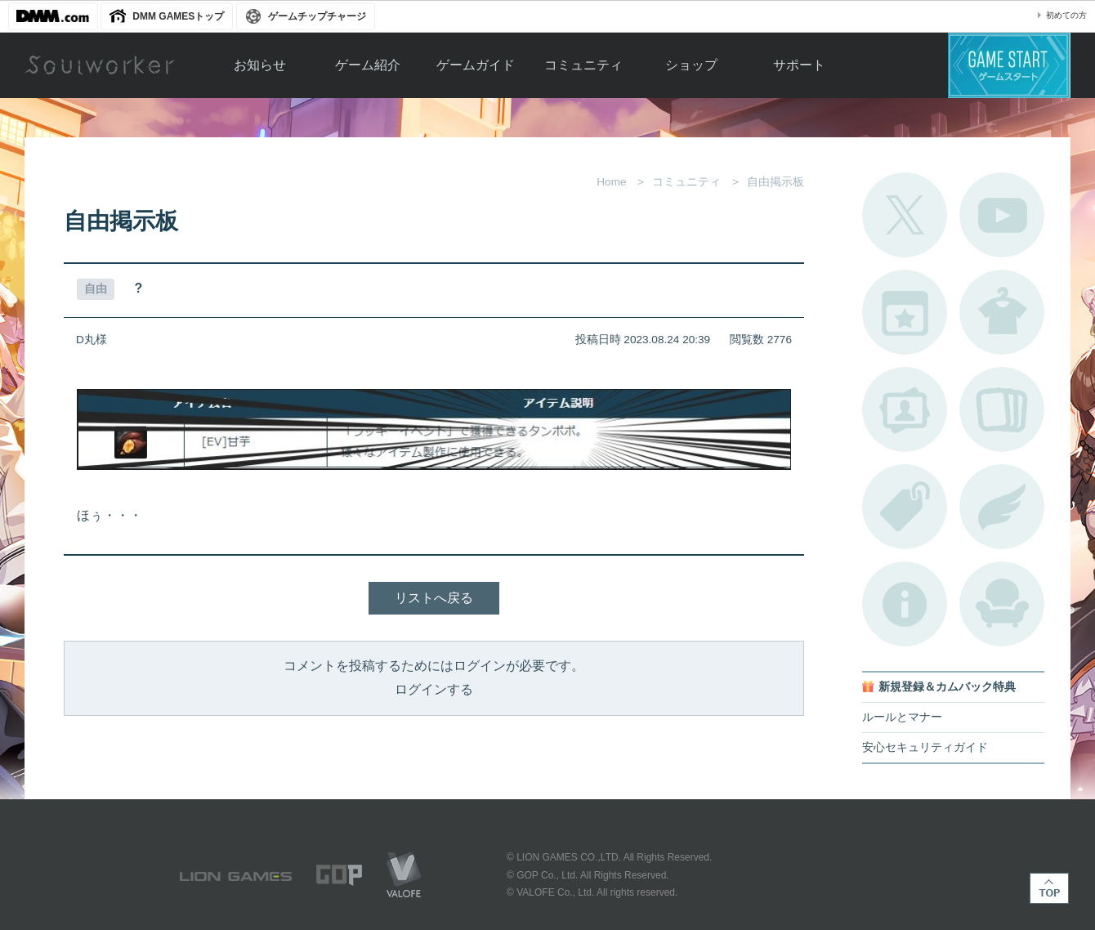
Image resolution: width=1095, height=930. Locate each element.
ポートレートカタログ (904, 409)
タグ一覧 (904, 506)
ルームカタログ (1001, 603)
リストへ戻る (434, 598)
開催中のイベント (904, 312)
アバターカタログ (1001, 312)
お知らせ (260, 65)
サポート (799, 65)
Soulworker (100, 65)
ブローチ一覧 (1001, 506)
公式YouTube (1001, 214)
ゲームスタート (1009, 65)
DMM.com (53, 16)
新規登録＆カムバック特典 (947, 687)
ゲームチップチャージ (317, 16)
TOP (1049, 888)
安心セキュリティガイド (925, 747)
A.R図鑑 (1001, 409)
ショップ (691, 65)
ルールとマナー (902, 717)
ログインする (434, 689)
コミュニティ (583, 65)
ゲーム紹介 (367, 65)
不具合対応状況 (904, 603)
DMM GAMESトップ (178, 16)
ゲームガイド (475, 65)
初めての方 (1066, 15)
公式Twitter (904, 214)
